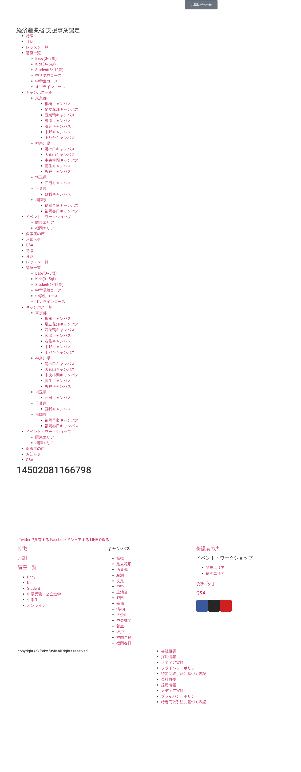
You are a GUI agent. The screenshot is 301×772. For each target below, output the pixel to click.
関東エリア (44, 222)
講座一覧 (33, 53)
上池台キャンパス (60, 137)
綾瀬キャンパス (58, 120)
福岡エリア (44, 228)
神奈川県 (42, 143)
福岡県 (41, 200)
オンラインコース (50, 87)
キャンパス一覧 (39, 92)
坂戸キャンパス (58, 171)
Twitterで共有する (34, 539)
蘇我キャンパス (58, 194)
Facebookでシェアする (69, 539)
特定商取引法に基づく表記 (183, 673)
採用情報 (168, 656)
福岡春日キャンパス (62, 211)
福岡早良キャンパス (62, 205)
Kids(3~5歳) (45, 64)
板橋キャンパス (58, 104)
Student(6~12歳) (49, 70)
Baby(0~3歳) (46, 58)
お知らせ (33, 239)
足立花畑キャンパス (62, 109)
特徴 (29, 36)
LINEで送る (99, 539)
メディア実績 (172, 662)
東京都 (41, 98)
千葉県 (41, 188)
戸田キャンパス (58, 183)
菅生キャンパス (58, 166)
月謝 (29, 41)
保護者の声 (35, 234)
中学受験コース (48, 75)
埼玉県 (41, 177)
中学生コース (46, 81)
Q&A (29, 245)
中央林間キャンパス (62, 160)
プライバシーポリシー (180, 668)
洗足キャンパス (58, 126)
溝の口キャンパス (60, 149)
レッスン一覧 (37, 47)
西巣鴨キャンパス (60, 115)
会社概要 (168, 651)
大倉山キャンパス (60, 154)
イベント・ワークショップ (48, 217)
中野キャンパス (58, 132)
